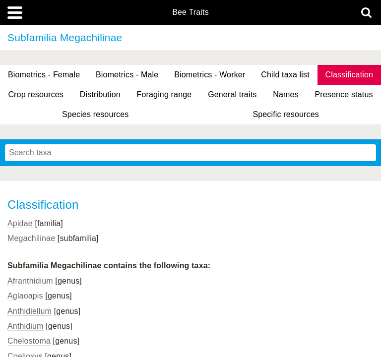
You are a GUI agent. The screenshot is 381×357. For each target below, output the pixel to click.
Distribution (100, 94)
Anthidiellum (29, 311)
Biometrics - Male (127, 74)
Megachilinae (31, 238)
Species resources (95, 114)
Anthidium (25, 326)
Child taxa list (285, 74)
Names (285, 94)
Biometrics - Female (44, 74)
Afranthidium (30, 281)
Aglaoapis (25, 296)
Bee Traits (190, 12)
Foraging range (164, 94)
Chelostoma (29, 341)
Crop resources (36, 94)
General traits (232, 94)
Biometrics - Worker (209, 74)
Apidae (20, 223)
